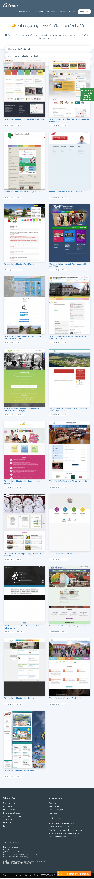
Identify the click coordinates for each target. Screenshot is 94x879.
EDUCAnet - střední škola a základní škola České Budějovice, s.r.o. (22, 627)
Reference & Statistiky (12, 813)
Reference (51, 12)
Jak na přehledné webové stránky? (63, 837)
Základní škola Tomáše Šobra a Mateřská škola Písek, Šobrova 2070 (69, 120)
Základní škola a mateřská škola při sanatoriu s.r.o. (68, 192)
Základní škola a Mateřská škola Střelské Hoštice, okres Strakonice (67, 338)
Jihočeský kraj (23, 49)
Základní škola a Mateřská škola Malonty (19, 264)
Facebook (53, 803)
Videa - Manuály (55, 806)
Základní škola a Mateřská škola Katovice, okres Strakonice (22, 482)
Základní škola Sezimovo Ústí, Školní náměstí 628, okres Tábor (68, 265)
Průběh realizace (10, 810)
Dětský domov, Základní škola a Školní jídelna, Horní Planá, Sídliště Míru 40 (68, 410)
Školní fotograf (9, 823)
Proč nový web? (25, 12)
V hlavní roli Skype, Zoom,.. (59, 827)
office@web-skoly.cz (16, 854)
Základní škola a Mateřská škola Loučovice (20, 698)
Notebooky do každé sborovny (61, 824)
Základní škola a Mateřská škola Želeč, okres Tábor (23, 192)
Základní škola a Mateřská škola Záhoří (63, 554)
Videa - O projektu (56, 810)
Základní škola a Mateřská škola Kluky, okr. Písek (67, 626)
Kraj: (14, 49)
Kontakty (72, 12)
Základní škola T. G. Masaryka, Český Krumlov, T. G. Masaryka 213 (23, 555)
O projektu (7, 806)
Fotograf (62, 12)
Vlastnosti (39, 12)
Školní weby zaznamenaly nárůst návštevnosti (67, 830)
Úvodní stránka (9, 803)
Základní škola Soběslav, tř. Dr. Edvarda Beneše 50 (68, 481)
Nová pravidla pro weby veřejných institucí (66, 833)
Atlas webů (84, 12)
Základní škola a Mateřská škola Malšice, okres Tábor (24, 119)
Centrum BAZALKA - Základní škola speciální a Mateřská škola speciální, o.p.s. (21, 410)
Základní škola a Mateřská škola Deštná (19, 771)
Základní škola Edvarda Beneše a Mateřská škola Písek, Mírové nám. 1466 (22, 338)
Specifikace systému (12, 816)
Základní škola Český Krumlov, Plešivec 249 (65, 698)
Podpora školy (22, 857)
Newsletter (53, 813)
